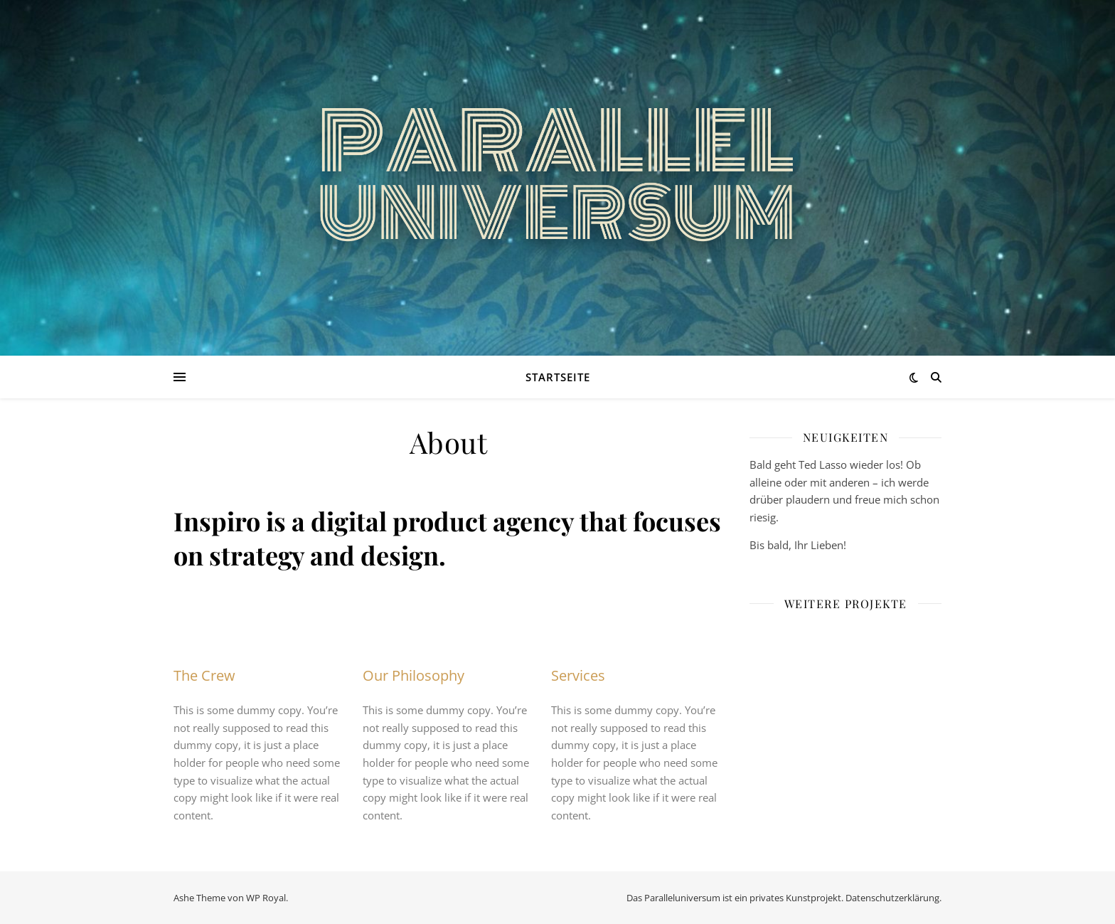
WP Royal (266, 897)
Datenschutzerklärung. (893, 897)
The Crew (204, 675)
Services (578, 675)
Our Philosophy (413, 675)
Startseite (558, 377)
